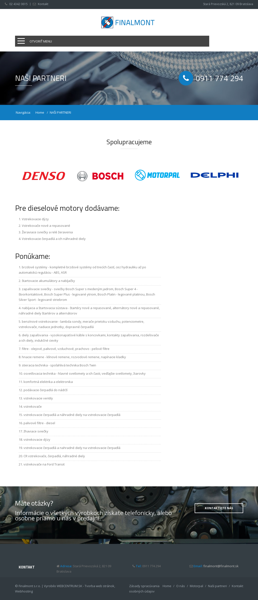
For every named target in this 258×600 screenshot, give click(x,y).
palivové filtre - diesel (39, 423)
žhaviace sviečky (36, 431)
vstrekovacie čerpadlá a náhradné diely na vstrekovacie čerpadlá (72, 415)
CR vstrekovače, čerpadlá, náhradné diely (54, 456)
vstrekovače (33, 406)
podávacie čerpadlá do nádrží (45, 390)
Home (39, 112)
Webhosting (24, 591)
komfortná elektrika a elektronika (48, 382)
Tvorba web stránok (99, 586)
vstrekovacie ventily (38, 398)
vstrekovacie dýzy (37, 439)
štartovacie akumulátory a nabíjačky (48, 281)
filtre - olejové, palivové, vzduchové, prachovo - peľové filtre (65, 348)
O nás (180, 586)
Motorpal (196, 586)
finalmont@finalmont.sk (221, 566)
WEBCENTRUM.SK (69, 586)
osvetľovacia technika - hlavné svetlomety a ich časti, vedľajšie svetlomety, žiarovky (85, 373)
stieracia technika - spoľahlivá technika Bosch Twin (59, 365)
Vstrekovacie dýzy (35, 219)
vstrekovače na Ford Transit (44, 464)
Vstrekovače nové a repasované (46, 225)
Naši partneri (217, 586)
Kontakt (43, 4)
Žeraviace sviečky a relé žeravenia (47, 232)
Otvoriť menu (41, 41)
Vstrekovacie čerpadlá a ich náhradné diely (54, 239)
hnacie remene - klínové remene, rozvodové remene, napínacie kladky (74, 357)
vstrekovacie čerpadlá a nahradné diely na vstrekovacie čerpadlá (72, 448)
